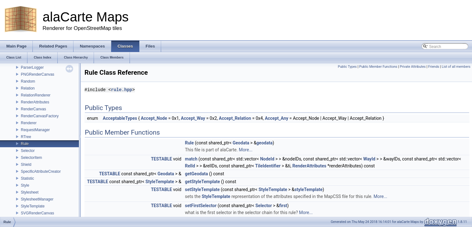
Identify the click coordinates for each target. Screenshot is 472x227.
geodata (264, 142)
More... (245, 149)
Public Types (347, 67)
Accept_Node (154, 118)
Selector (28, 150)
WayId (369, 158)
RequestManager (35, 130)
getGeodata (196, 173)
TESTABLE (161, 158)
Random (28, 81)
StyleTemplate (32, 206)
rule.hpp (121, 90)
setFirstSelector (201, 205)
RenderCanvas (33, 109)
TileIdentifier (268, 165)
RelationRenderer (35, 95)
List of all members (456, 67)
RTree (26, 137)
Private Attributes (413, 67)
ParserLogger (32, 67)
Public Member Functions (378, 67)
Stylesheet (29, 192)
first (283, 205)
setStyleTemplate (202, 189)
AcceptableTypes (120, 118)
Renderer (29, 123)
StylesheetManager (37, 199)
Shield (26, 164)
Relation (28, 88)
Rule (25, 144)
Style (25, 185)
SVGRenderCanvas (37, 213)
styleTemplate (308, 189)
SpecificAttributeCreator (41, 171)
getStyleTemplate (202, 181)
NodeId (267, 158)
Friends (433, 67)
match (191, 158)
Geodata (241, 142)
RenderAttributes (35, 102)
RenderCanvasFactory (40, 116)
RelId (190, 165)
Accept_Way (193, 118)
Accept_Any (276, 118)
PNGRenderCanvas (37, 74)
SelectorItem (31, 157)
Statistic (27, 178)
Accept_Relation (235, 118)
